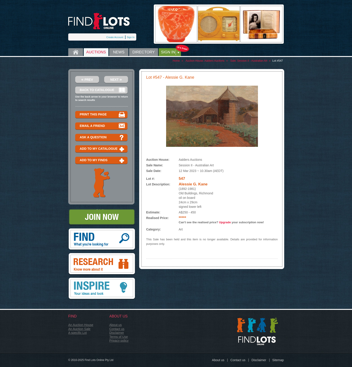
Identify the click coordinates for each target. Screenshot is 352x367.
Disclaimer (116, 332)
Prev (87, 79)
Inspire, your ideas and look (101, 289)
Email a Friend (102, 126)
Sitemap (278, 360)
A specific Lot (77, 332)
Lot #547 (277, 60)
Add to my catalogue (102, 149)
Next (116, 79)
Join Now (101, 217)
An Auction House (80, 325)
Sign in (168, 52)
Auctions (96, 52)
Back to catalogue (102, 90)
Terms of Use (118, 337)
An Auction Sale (79, 329)
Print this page (102, 114)
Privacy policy (119, 340)
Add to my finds (102, 160)
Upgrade (225, 222)
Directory (143, 52)
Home (75, 52)
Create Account (114, 37)
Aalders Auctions (214, 60)
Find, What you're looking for (101, 239)
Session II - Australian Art (252, 60)
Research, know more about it (101, 264)
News (119, 52)
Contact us (116, 329)
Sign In (130, 37)
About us (115, 325)
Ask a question (102, 137)
